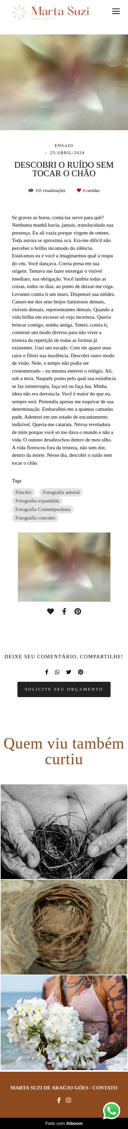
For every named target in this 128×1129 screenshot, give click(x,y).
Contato (105, 1087)
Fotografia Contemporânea (42, 509)
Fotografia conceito (35, 518)
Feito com (64, 1123)
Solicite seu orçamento (64, 689)
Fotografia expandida (37, 500)
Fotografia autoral (61, 492)
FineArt (23, 492)
